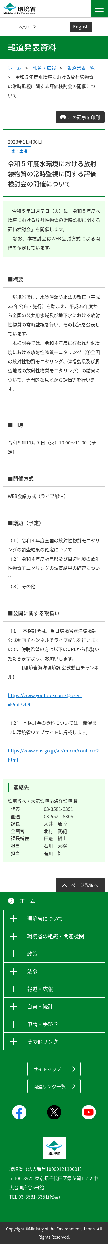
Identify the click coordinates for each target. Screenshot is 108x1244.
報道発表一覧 (81, 67)
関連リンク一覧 (49, 1086)
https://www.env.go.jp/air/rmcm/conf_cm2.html (54, 755)
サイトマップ (47, 1069)
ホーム (15, 67)
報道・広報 (44, 67)
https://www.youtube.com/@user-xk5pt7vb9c (45, 700)
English (81, 26)
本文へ (24, 26)
